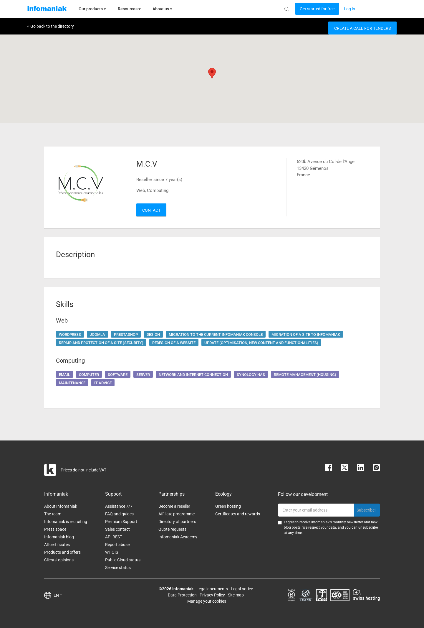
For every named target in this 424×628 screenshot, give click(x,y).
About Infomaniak (60, 506)
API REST (113, 537)
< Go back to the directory (50, 26)
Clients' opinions (59, 560)
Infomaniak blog (59, 537)
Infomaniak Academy (177, 537)
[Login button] (317, 9)
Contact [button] (151, 210)
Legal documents (212, 588)
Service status (118, 567)
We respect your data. (320, 527)
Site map (236, 595)
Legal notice (242, 588)
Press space (55, 529)
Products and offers (62, 552)
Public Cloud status (122, 560)
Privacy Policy (212, 595)
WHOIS (111, 552)
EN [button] (58, 595)
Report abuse (117, 544)
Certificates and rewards (237, 514)
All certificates (57, 544)
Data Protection (182, 595)
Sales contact (117, 529)
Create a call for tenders (362, 28)
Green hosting (228, 506)
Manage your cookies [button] (206, 601)
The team (52, 514)
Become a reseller (174, 506)
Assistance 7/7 (118, 506)
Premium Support (121, 521)
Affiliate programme (176, 514)
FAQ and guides (119, 514)
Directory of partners (177, 521)
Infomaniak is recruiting (65, 521)
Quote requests (172, 529)
